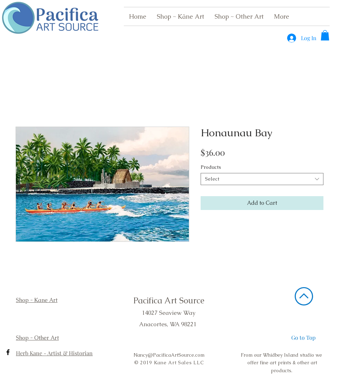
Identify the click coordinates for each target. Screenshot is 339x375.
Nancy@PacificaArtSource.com (169, 355)
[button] (325, 35)
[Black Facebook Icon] (8, 352)
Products (211, 167)
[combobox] (262, 179)
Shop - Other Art (37, 337)
